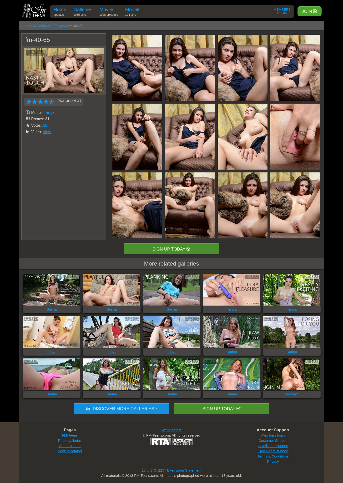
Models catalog (70, 451)
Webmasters (171, 430)
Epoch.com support (273, 451)
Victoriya (291, 394)
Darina (232, 352)
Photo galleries (70, 440)
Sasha (52, 309)
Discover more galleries (121, 408)
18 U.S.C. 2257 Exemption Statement (171, 470)
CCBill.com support (273, 446)
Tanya (60, 26)
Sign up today (171, 249)
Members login (273, 435)
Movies (108, 12)
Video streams (69, 446)
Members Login (282, 11)
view (47, 132)
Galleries (82, 12)
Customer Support (273, 440)
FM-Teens (70, 435)
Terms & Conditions (272, 456)
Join (310, 11)
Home (60, 12)
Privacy (273, 461)
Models (132, 12)
